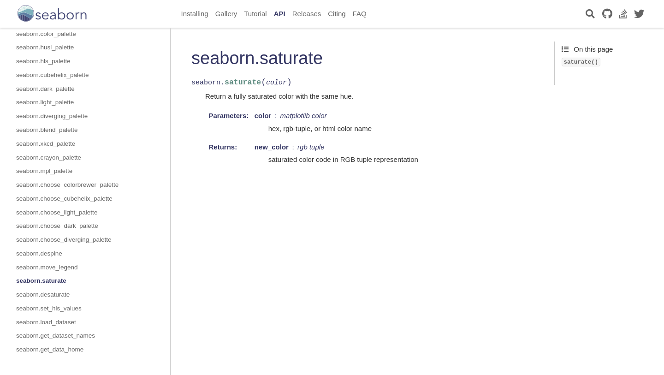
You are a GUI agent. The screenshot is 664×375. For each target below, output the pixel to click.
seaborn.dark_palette (45, 88)
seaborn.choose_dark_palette (57, 225)
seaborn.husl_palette (45, 47)
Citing (336, 14)
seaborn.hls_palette (43, 61)
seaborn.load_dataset (46, 322)
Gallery (226, 14)
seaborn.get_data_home (49, 349)
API (279, 14)
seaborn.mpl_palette (44, 170)
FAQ (360, 14)
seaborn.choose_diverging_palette (63, 239)
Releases (306, 14)
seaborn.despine (39, 253)
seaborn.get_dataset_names (55, 335)
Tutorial (255, 14)
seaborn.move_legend (47, 267)
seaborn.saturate (41, 280)
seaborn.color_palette (46, 33)
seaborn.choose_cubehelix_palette (64, 198)
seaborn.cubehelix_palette (52, 74)
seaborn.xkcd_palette (45, 143)
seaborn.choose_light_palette (56, 212)
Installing (194, 14)
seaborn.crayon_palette (48, 157)
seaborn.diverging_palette (52, 116)
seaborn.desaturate (43, 294)
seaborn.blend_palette (47, 129)
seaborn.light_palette (45, 102)
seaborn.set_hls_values (49, 308)
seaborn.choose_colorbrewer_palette (67, 184)
